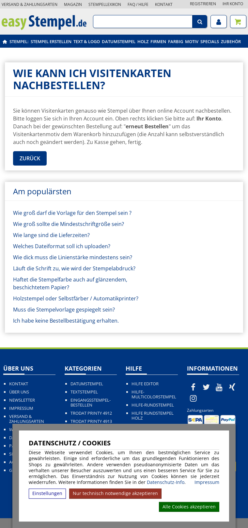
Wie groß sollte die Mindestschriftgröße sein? (68, 224)
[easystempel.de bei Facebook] (193, 387)
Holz (142, 41)
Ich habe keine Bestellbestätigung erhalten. (66, 320)
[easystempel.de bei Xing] (232, 387)
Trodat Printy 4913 (91, 421)
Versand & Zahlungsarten (29, 4)
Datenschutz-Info (165, 482)
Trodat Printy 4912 (91, 413)
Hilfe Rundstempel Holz (153, 416)
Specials (209, 41)
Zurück (30, 158)
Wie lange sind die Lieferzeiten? (51, 235)
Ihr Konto (233, 4)
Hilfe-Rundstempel (153, 405)
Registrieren (203, 4)
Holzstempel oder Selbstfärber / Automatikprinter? (75, 298)
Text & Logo (86, 41)
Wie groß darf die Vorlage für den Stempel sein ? (72, 212)
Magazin (73, 4)
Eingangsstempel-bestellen (90, 403)
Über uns (19, 392)
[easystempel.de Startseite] (44, 28)
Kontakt (164, 4)
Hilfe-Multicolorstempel (154, 394)
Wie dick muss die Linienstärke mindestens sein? (72, 257)
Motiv (191, 41)
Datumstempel (118, 41)
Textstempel (84, 392)
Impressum (206, 482)
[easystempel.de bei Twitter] (206, 387)
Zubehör (231, 41)
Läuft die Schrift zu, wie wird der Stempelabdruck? (74, 268)
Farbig (175, 41)
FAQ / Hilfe (138, 4)
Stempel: (19, 41)
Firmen (158, 41)
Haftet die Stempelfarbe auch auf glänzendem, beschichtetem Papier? (70, 283)
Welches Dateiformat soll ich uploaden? (61, 246)
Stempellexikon (104, 4)
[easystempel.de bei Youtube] (219, 387)
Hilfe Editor (145, 383)
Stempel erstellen (51, 41)
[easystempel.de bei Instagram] (193, 398)
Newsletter (22, 400)
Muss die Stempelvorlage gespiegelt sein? (64, 309)
